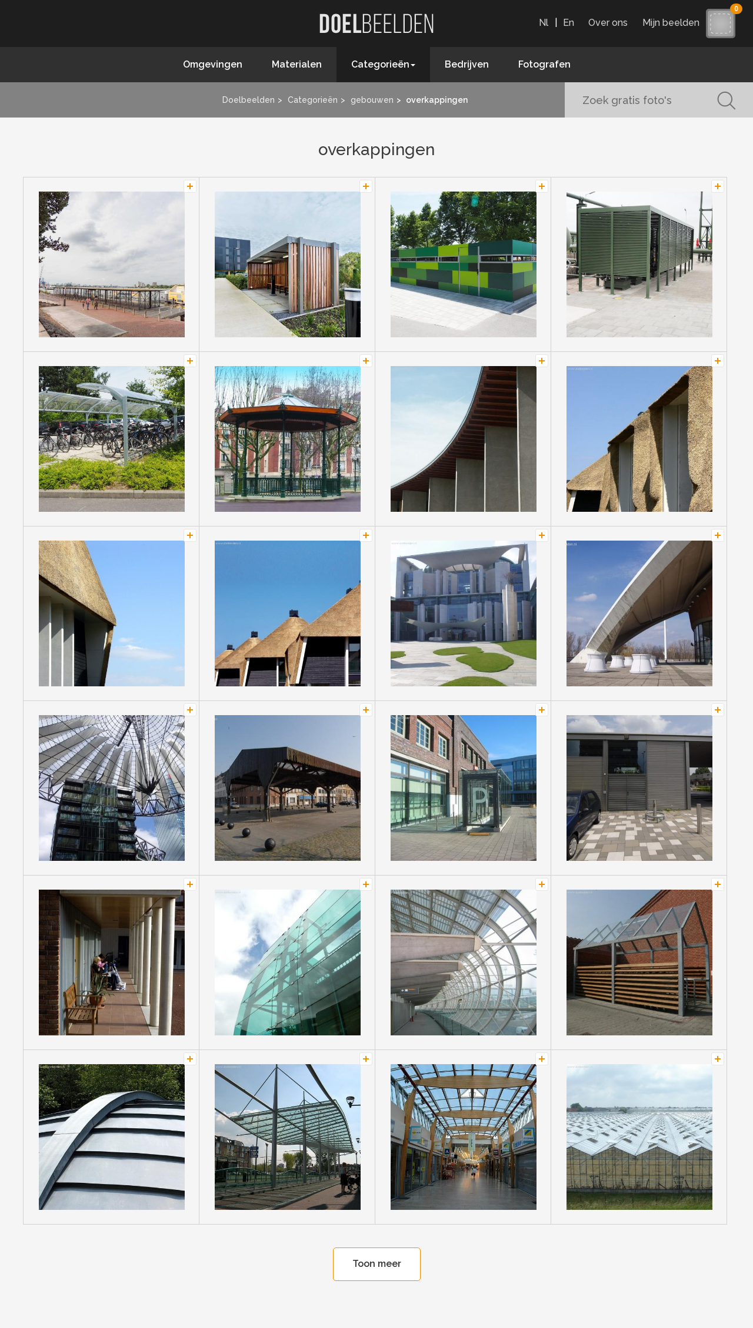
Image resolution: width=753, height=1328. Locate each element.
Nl (543, 22)
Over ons (608, 22)
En (568, 22)
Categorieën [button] (383, 64)
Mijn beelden (673, 22)
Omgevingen (212, 64)
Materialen (297, 64)
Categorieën (313, 100)
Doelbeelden (248, 100)
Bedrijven (467, 64)
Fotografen (544, 64)
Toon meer (376, 1263)
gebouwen (372, 100)
